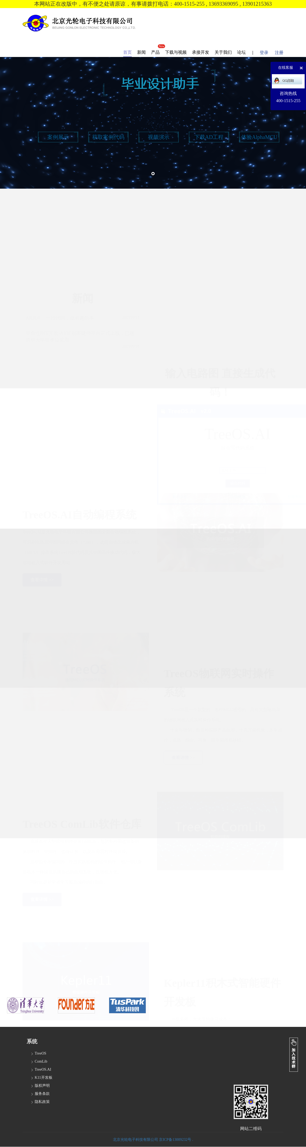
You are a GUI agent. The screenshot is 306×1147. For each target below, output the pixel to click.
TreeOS (40, 1053)
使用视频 (237, 440)
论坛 (241, 52)
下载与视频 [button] (176, 52)
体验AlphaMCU (259, 137)
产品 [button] (155, 52)
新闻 (141, 52)
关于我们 (223, 52)
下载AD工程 (209, 137)
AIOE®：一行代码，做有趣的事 (60, 290)
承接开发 (200, 52)
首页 (127, 52)
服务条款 (42, 1094)
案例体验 (179, 440)
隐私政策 (42, 1102)
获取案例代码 (108, 137)
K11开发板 (43, 1078)
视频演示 (158, 137)
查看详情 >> (42, 546)
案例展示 (58, 137)
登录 (264, 52)
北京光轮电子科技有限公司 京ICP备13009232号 (152, 1140)
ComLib (41, 1061)
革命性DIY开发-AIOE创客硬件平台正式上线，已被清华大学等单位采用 (80, 309)
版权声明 (42, 1086)
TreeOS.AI (43, 1069)
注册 (279, 52)
